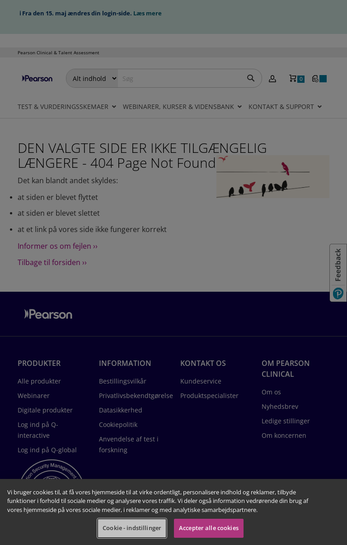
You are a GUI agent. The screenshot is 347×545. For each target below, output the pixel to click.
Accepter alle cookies (209, 528)
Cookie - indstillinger (132, 528)
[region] (173, 512)
